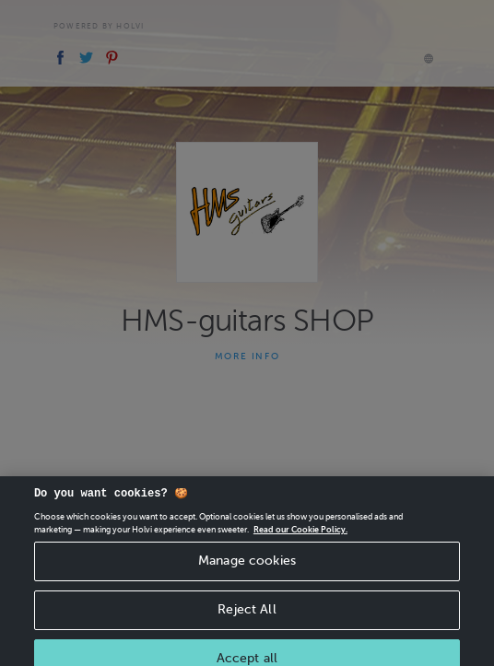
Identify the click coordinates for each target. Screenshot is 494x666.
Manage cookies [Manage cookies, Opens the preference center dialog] (247, 568)
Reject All (247, 616)
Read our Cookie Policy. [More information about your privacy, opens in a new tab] (300, 536)
